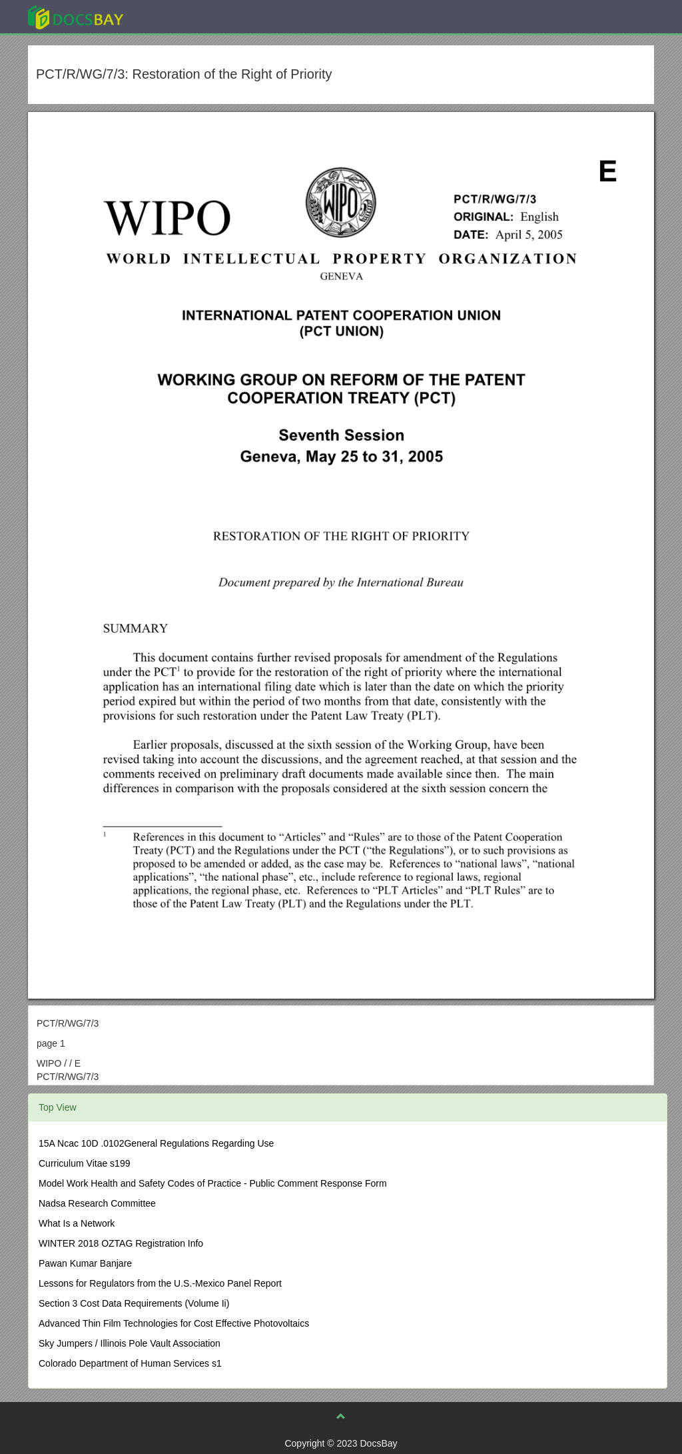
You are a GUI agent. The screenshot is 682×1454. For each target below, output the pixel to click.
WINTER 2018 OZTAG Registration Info (121, 1243)
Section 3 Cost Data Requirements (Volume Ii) (134, 1303)
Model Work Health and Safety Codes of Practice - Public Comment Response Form (213, 1183)
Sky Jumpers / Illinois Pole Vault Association (129, 1343)
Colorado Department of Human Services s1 (130, 1363)
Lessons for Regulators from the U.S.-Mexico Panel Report (160, 1283)
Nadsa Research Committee (97, 1203)
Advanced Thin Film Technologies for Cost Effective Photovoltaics (174, 1323)
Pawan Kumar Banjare (85, 1263)
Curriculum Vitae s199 (84, 1163)
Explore (175, 16)
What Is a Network (77, 1223)
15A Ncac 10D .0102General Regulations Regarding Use (156, 1143)
